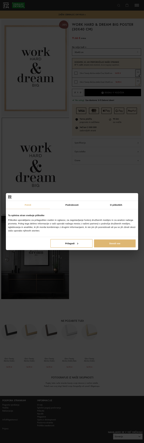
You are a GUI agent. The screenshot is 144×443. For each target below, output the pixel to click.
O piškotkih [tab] (116, 205)
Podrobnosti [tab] (71, 205)
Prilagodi (71, 243)
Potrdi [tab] (28, 205)
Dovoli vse (114, 243)
